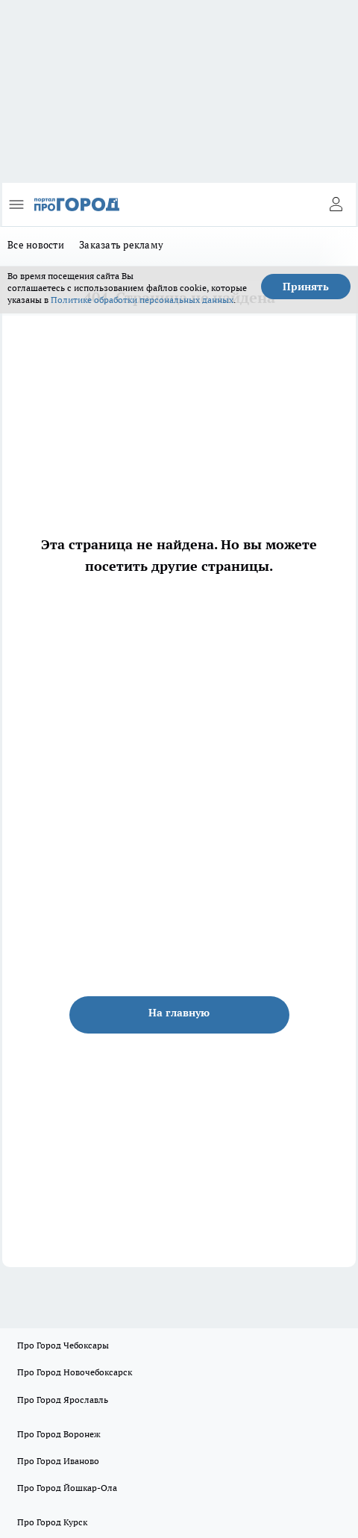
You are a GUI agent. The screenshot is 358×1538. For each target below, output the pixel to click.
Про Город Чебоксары (63, 1345)
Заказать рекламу (121, 244)
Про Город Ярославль (62, 1399)
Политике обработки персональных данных (142, 299)
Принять (306, 286)
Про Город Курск (52, 1522)
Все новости (35, 244)
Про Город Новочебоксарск (74, 1372)
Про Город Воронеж (59, 1433)
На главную (179, 1012)
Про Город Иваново (58, 1460)
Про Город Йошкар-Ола (67, 1487)
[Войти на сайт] (336, 204)
